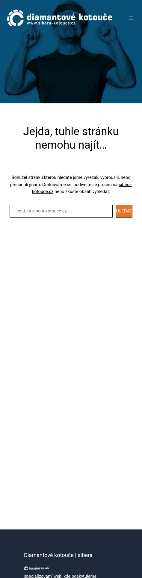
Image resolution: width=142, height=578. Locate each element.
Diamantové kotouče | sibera (58, 555)
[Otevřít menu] (131, 18)
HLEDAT (124, 211)
